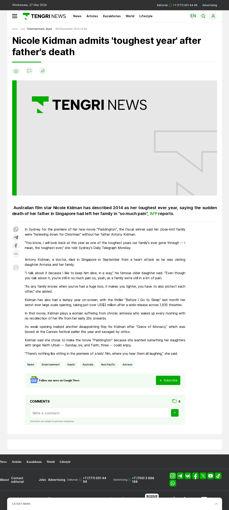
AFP (154, 213)
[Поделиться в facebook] (16, 246)
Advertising (209, 5)
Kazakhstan (112, 16)
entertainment (51, 364)
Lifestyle (146, 16)
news (30, 364)
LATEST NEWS (21, 503)
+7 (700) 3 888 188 (143, 479)
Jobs (42, 479)
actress (127, 364)
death (71, 364)
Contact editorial (17, 479)
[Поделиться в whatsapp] (16, 230)
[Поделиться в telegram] (16, 238)
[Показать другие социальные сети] (16, 254)
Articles (92, 16)
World (130, 16)
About (4, 479)
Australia (87, 364)
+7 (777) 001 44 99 (94, 479)
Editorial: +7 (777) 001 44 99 (177, 5)
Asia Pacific (108, 364)
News (77, 16)
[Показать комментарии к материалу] (16, 268)
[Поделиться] (43, 71)
